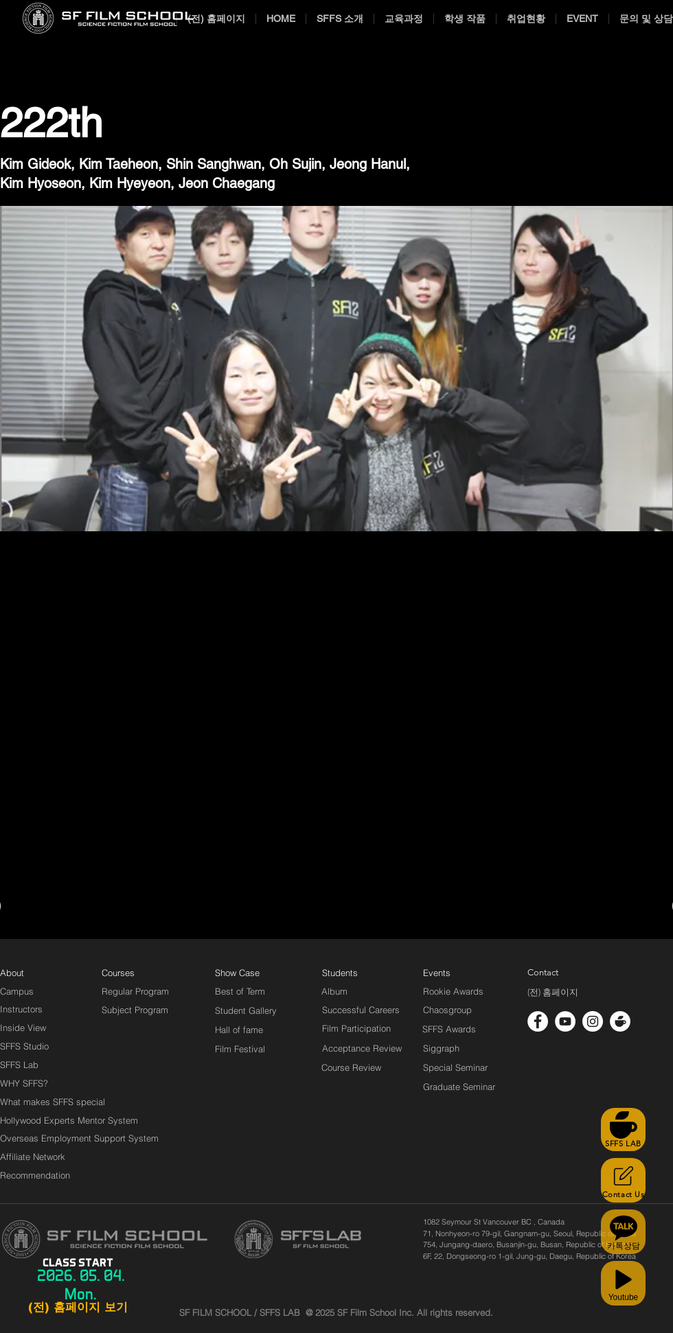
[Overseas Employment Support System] (79, 1138)
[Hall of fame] (239, 1030)
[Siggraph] (441, 1048)
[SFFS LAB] (623, 1129)
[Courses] (135, 973)
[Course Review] (363, 1067)
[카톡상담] (623, 1231)
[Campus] (17, 991)
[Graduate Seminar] (460, 1087)
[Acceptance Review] (364, 1048)
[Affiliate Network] (35, 1157)
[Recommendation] (35, 1175)
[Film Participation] (356, 1028)
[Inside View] (24, 1028)
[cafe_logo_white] (620, 1021)
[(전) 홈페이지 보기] (77, 1307)
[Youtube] (623, 1283)
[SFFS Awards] (449, 1029)
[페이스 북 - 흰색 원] (537, 1021)
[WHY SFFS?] (35, 1083)
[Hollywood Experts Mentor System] (69, 1120)
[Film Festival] (240, 1049)
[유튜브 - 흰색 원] (565, 1021)
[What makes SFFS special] (52, 1102)
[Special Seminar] (455, 1067)
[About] (12, 973)
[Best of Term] (240, 991)
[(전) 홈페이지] (552, 993)
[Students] (340, 973)
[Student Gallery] (246, 1010)
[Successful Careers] (361, 1010)
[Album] (358, 991)
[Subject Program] (135, 1010)
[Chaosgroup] (447, 1010)
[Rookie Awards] (453, 991)
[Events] (452, 973)
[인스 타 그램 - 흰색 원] (592, 1021)
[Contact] (543, 973)
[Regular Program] (135, 991)
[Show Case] (245, 973)
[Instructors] (21, 1009)
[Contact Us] (623, 1180)
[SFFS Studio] (24, 1046)
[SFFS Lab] (19, 1065)
